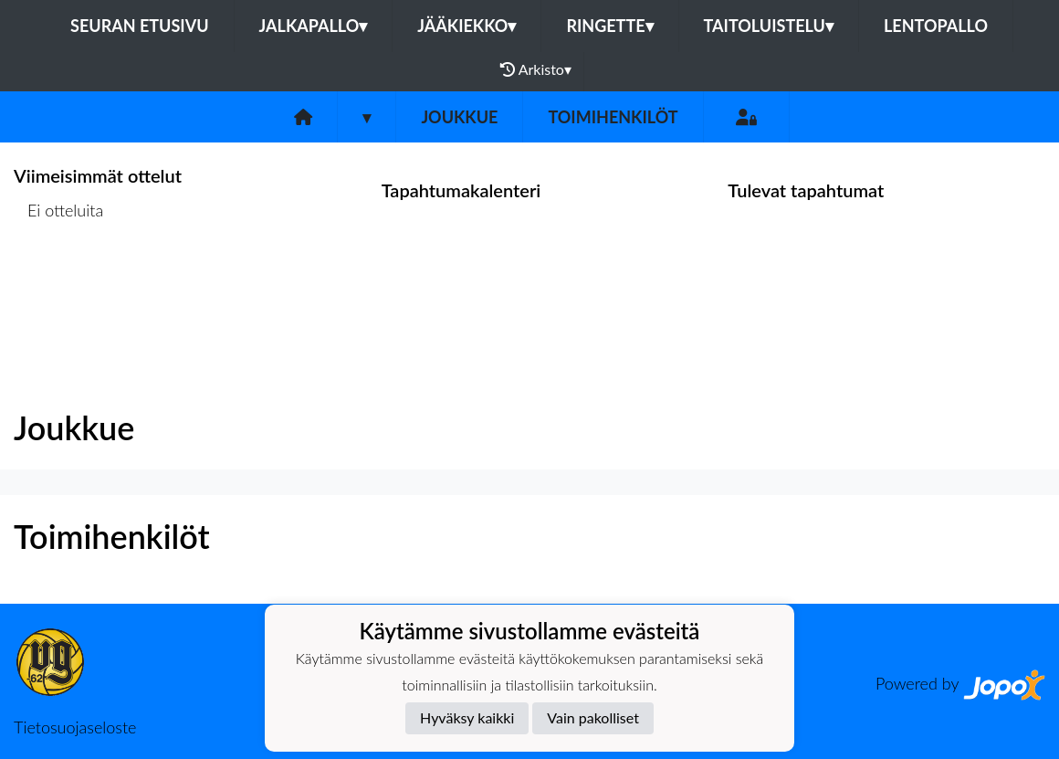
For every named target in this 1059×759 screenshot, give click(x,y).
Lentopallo (936, 26)
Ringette (609, 26)
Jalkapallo (313, 26)
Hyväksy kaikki (467, 717)
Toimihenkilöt (612, 117)
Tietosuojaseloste (75, 727)
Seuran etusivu (139, 26)
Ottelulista (59, 281)
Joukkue (459, 117)
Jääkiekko (466, 26)
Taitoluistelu (769, 26)
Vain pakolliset (593, 717)
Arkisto (535, 69)
